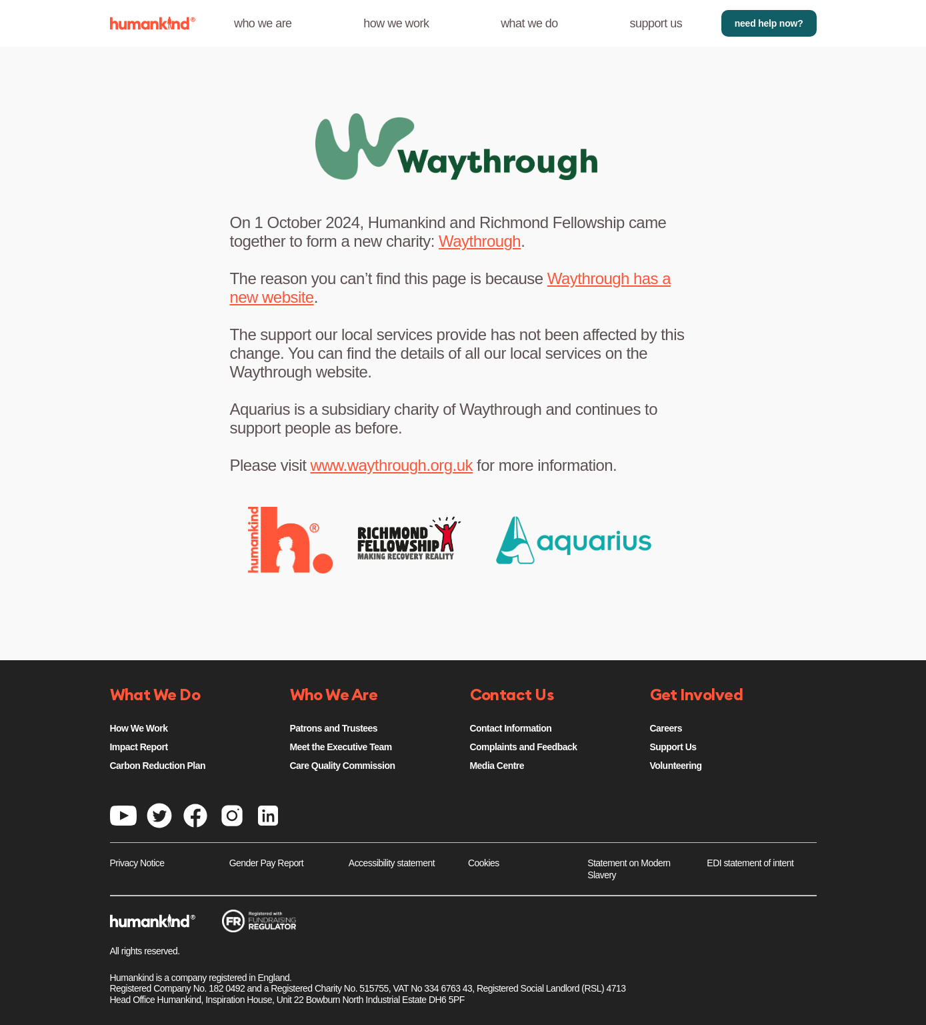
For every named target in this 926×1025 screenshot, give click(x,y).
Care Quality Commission (342, 765)
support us (656, 23)
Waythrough (480, 241)
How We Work (139, 728)
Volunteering (676, 765)
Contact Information (511, 728)
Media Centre (497, 765)
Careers (666, 728)
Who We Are (334, 696)
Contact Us (512, 696)
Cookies (483, 863)
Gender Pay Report (266, 863)
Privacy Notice (137, 863)
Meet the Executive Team (341, 747)
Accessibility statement (392, 863)
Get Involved (696, 696)
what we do (529, 23)
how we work (396, 23)
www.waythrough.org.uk (392, 465)
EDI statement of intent (750, 863)
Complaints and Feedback (523, 747)
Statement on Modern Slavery (628, 869)
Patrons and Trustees (334, 728)
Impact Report (139, 747)
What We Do (155, 696)
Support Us (673, 747)
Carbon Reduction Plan (157, 765)
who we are (263, 23)
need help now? (769, 23)
